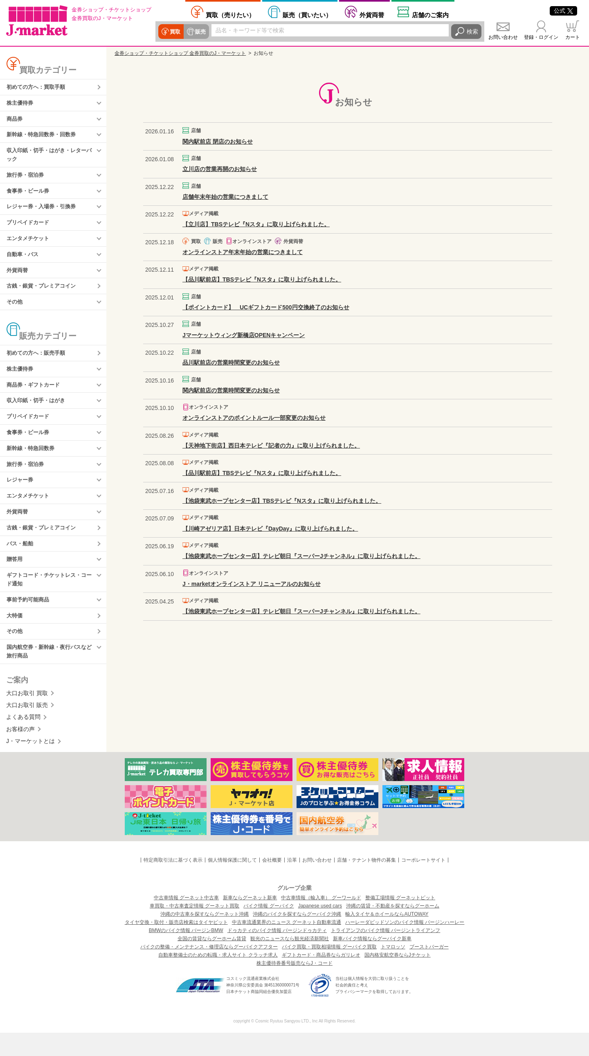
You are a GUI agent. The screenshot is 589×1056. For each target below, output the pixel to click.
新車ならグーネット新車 (250, 921)
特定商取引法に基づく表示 (173, 883)
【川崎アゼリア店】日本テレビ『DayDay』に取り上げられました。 (270, 528)
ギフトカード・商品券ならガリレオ (321, 978)
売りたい (230, 14)
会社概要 (272, 883)
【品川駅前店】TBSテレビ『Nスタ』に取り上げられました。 (261, 279)
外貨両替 (372, 14)
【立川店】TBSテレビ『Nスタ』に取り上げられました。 (256, 224)
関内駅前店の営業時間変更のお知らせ (231, 390)
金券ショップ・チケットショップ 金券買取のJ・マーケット (180, 53)
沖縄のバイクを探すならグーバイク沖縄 (297, 937)
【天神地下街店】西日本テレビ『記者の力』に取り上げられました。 (271, 445)
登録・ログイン (541, 37)
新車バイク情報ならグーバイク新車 (372, 962)
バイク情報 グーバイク (268, 929)
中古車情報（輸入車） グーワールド (321, 921)
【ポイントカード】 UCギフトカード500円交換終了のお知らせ (265, 307)
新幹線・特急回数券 (32, 462)
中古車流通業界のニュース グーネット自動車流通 (286, 945)
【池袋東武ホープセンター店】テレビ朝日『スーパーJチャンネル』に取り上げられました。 (301, 556)
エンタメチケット (29, 245)
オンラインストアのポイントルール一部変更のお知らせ (254, 417)
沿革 (292, 883)
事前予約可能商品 (29, 620)
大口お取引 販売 (27, 728)
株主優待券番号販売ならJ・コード (294, 986)
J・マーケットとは (30, 764)
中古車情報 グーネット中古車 (186, 921)
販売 (199, 31)
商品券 (15, 120)
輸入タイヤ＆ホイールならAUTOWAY (386, 937)
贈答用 (15, 578)
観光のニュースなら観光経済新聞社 (289, 962)
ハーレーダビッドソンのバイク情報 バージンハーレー (404, 945)
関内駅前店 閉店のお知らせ (217, 141)
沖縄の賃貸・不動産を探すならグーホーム (392, 929)
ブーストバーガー (429, 970)
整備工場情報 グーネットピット (400, 921)
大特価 (15, 637)
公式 (563, 10)
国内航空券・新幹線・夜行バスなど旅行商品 (49, 674)
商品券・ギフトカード (35, 396)
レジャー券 (21, 495)
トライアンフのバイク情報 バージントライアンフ (385, 954)
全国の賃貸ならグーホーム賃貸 (212, 962)
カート (572, 37)
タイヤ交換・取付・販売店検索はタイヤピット (176, 945)
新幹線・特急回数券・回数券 (44, 137)
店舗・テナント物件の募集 (366, 883)
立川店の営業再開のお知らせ (219, 169)
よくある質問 (23, 740)
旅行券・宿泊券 (27, 179)
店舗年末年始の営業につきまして (225, 197)
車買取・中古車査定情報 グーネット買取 (194, 929)
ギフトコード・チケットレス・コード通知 (49, 599)
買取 (174, 31)
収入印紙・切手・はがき (38, 413)
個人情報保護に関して (232, 883)
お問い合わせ (503, 37)
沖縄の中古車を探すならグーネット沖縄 (204, 937)
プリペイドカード (29, 229)
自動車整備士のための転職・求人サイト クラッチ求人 (217, 978)
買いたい (307, 14)
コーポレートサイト (423, 883)
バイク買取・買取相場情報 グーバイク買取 (329, 970)
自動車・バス (24, 262)
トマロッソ (393, 970)
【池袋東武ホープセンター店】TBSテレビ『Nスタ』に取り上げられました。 (281, 501)
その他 (15, 311)
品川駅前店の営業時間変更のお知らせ (231, 362)
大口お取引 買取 (27, 716)
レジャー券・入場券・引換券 (44, 212)
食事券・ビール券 (29, 196)
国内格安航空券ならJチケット (397, 978)
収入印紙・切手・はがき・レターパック (49, 158)
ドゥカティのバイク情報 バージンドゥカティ (277, 954)
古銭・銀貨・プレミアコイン (44, 295)
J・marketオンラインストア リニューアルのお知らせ (251, 584)
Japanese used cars (320, 929)
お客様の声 (20, 752)
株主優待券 (21, 104)
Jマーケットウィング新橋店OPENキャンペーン (243, 335)
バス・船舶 (21, 561)
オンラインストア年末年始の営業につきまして (242, 252)
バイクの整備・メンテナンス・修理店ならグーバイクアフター (209, 970)
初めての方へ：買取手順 (38, 87)
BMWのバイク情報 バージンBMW (186, 954)
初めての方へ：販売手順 (38, 363)
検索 (472, 31)
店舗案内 (430, 14)
